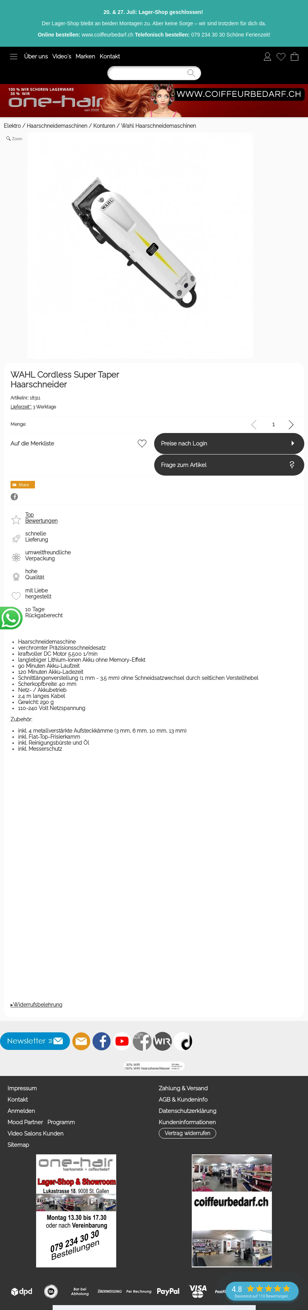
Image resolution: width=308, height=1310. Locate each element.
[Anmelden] (267, 56)
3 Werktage (33, 407)
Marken (85, 56)
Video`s (61, 56)
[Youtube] (121, 1068)
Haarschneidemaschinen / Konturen (71, 126)
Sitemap (18, 1172)
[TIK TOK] (182, 1068)
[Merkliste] (281, 56)
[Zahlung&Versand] (162, 1068)
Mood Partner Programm (41, 1149)
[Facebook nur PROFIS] (142, 1068)
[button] (14, 56)
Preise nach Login (34, 464)
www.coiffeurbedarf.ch (107, 35)
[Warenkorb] (294, 56)
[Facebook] (101, 1068)
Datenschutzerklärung (36, 1206)
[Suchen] (154, 73)
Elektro (12, 126)
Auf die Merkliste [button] (32, 443)
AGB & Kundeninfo (32, 1194)
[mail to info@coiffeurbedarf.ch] (81, 1068)
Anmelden (21, 1138)
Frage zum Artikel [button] (33, 492)
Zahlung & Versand (32, 1183)
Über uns (36, 56)
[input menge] (273, 424)
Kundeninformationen (36, 1217)
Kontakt (110, 56)
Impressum (22, 1115)
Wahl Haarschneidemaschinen (158, 126)
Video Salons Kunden (36, 1160)
